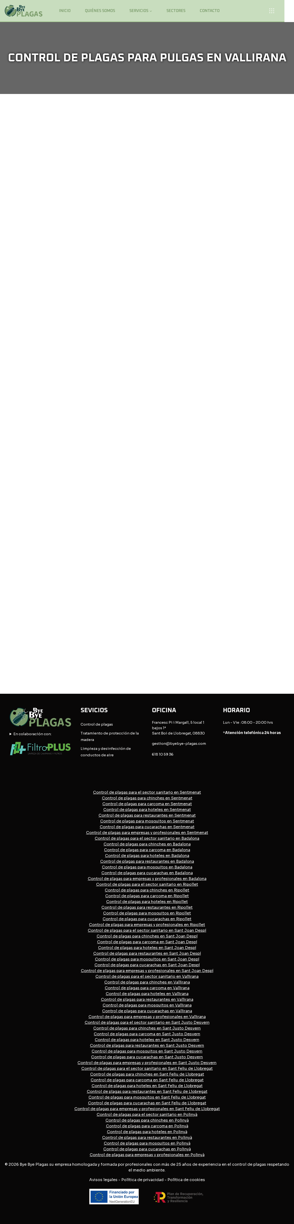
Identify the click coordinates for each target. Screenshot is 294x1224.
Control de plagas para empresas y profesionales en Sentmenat (147, 832)
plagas (107, 724)
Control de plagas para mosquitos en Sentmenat (147, 821)
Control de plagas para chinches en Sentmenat (147, 798)
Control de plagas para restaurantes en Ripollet (147, 907)
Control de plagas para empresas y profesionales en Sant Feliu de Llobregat (147, 1108)
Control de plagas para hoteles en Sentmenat (147, 809)
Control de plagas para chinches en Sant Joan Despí (147, 936)
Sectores (175, 11)
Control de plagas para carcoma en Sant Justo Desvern (147, 1034)
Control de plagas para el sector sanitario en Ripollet (147, 884)
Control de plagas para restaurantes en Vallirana (147, 999)
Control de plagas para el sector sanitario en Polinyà (147, 1114)
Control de (91, 724)
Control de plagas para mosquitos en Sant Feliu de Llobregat (147, 1097)
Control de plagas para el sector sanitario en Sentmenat (147, 792)
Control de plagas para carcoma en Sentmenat (147, 803)
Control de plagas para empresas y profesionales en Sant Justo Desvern (147, 1062)
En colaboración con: (32, 734)
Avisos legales (103, 1179)
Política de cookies (186, 1179)
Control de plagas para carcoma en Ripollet (147, 895)
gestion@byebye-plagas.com (179, 743)
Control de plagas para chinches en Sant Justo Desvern (147, 1028)
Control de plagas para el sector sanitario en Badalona (147, 838)
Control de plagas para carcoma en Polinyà (147, 1126)
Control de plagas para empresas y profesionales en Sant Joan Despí (147, 970)
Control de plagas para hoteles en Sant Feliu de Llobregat (147, 1085)
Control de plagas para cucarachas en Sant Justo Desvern (147, 1057)
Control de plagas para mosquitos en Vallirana (147, 1005)
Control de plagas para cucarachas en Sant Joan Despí (147, 965)
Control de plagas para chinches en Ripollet (147, 890)
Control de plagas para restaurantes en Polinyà (147, 1137)
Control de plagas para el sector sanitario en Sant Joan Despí (147, 930)
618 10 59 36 (162, 754)
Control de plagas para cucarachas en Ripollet (147, 918)
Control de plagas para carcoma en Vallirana (147, 988)
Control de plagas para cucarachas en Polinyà (147, 1149)
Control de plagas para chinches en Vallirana (147, 982)
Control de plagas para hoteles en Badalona (147, 855)
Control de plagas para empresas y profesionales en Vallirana (147, 1016)
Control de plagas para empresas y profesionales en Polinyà (147, 1154)
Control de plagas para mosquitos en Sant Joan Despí (147, 959)
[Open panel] (273, 10)
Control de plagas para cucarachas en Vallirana (147, 1011)
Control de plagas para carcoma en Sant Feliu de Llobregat (147, 1080)
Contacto (210, 11)
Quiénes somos (100, 11)
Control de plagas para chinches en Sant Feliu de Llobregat (147, 1074)
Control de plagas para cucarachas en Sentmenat (147, 826)
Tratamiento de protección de (108, 733)
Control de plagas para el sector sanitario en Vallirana (147, 976)
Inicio (65, 11)
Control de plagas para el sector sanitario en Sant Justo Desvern (147, 1022)
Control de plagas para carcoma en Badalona (147, 849)
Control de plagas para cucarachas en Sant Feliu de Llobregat (147, 1103)
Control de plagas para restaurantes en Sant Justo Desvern (147, 1045)
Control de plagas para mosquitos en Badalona (147, 867)
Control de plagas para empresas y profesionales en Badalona (147, 878)
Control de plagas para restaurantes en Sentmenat (147, 815)
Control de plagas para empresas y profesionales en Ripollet (147, 924)
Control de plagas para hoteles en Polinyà (147, 1131)
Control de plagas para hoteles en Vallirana (147, 993)
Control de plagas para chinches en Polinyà (147, 1120)
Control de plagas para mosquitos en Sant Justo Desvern (147, 1051)
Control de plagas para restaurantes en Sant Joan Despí (147, 953)
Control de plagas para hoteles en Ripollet (147, 901)
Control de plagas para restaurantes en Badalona (147, 861)
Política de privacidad (142, 1179)
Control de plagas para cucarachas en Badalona (147, 872)
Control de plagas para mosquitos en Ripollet (147, 913)
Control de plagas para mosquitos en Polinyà (147, 1143)
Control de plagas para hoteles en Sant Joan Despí (147, 947)
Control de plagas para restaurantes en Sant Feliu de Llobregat (147, 1091)
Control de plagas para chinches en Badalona (147, 844)
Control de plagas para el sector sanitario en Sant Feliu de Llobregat (147, 1068)
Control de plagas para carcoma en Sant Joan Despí (147, 941)
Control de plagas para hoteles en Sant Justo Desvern (147, 1039)
